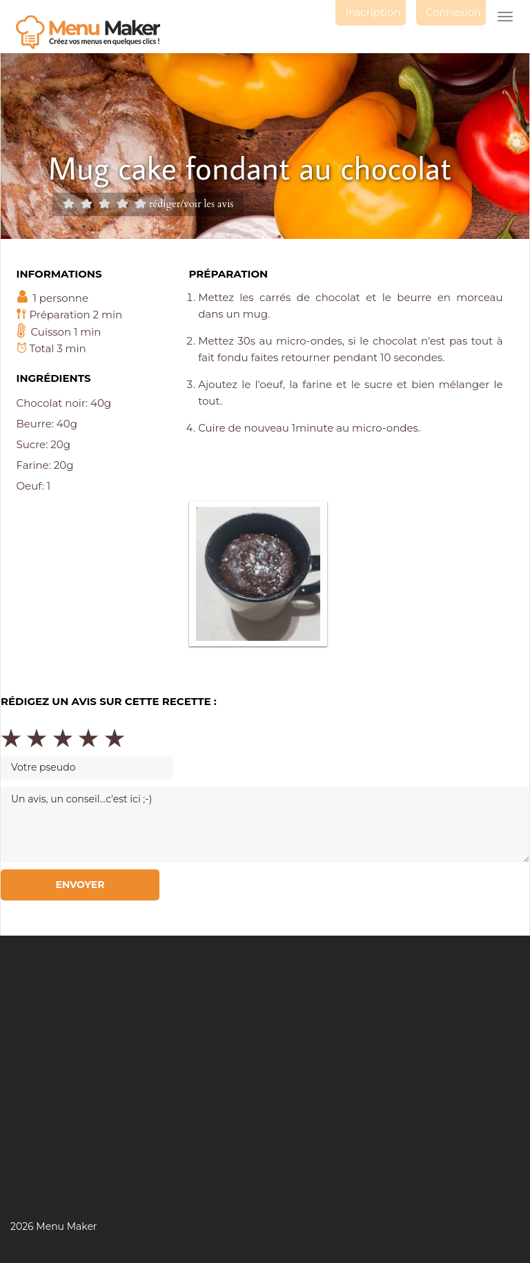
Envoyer (79, 884)
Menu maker (94, 32)
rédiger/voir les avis (191, 203)
